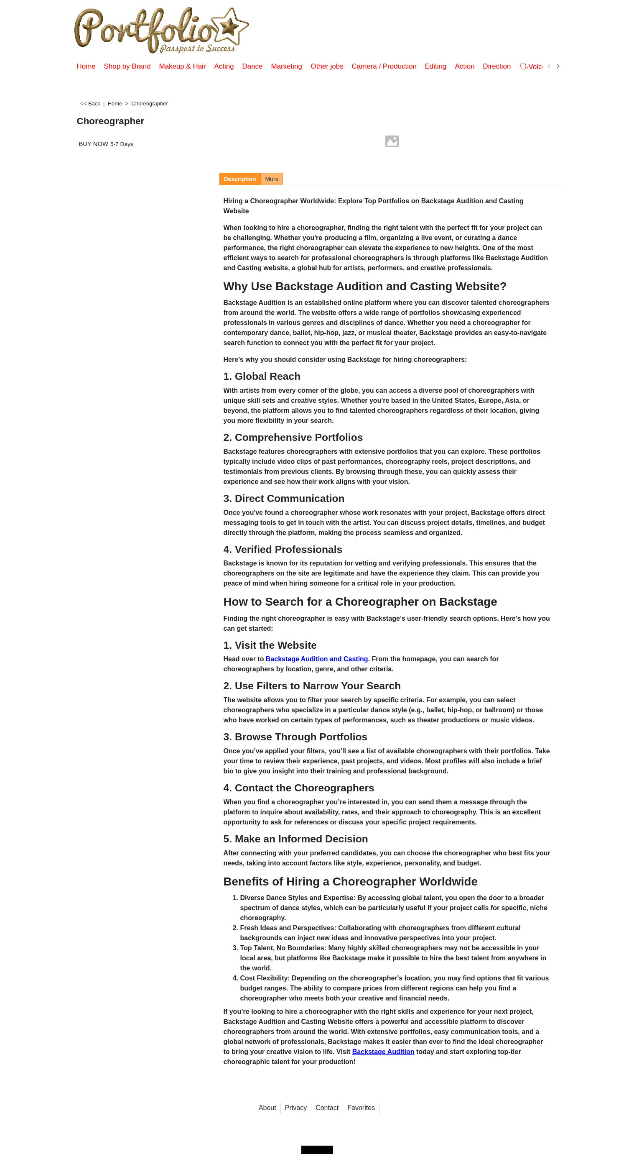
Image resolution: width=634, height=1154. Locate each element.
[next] (558, 66)
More (272, 179)
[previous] (549, 66)
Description (240, 179)
